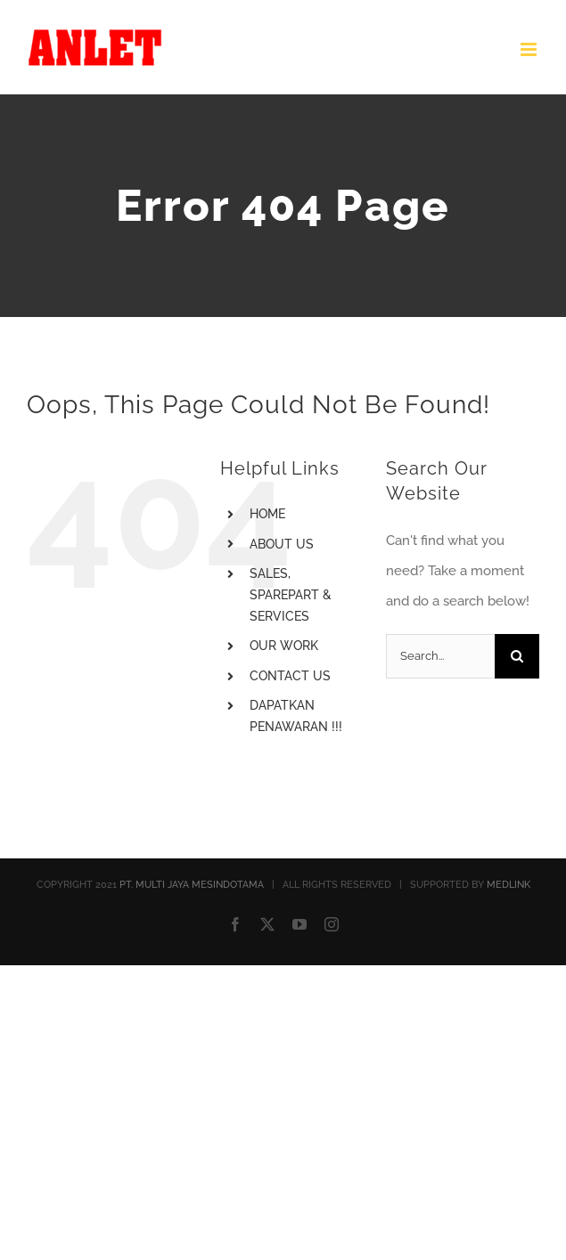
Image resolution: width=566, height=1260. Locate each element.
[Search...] (440, 656)
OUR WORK (284, 645)
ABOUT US (282, 544)
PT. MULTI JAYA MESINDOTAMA (191, 884)
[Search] (517, 656)
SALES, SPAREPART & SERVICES (291, 594)
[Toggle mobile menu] (530, 49)
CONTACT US (290, 676)
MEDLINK (508, 884)
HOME (267, 514)
